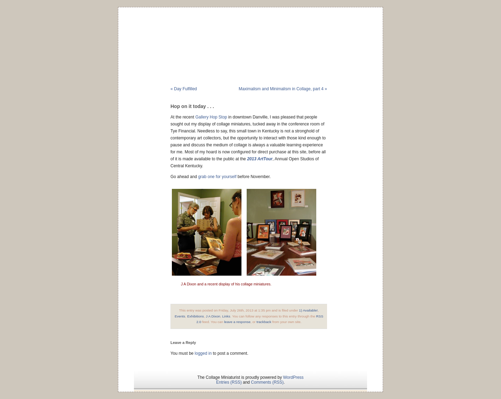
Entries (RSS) (228, 382)
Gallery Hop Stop (211, 117)
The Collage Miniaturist (250, 36)
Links (226, 316)
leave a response (237, 322)
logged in (203, 353)
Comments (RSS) (267, 382)
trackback (263, 322)
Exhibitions (195, 316)
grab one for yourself (217, 176)
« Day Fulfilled (183, 88)
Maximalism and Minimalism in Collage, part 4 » (283, 88)
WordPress (293, 377)
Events (180, 316)
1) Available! (308, 310)
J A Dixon (213, 316)
